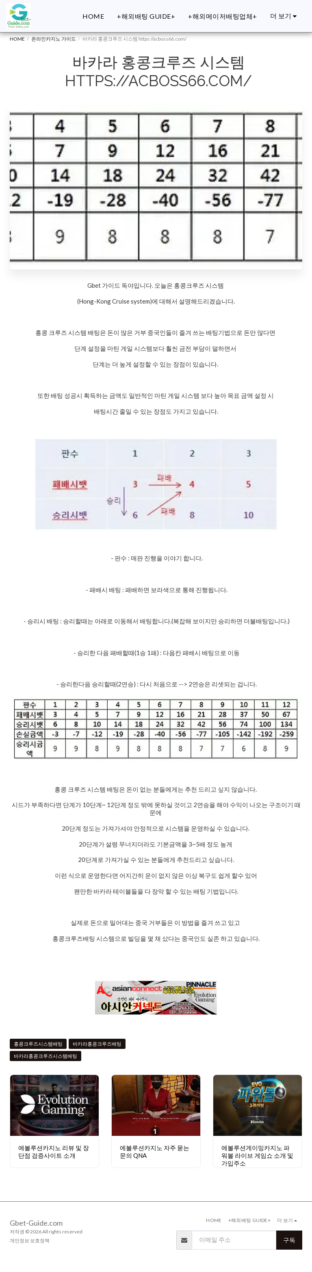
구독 (289, 1240)
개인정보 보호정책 (30, 1240)
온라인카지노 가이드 (53, 39)
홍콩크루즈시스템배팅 (38, 1044)
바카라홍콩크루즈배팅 (97, 1044)
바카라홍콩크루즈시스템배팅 (45, 1056)
